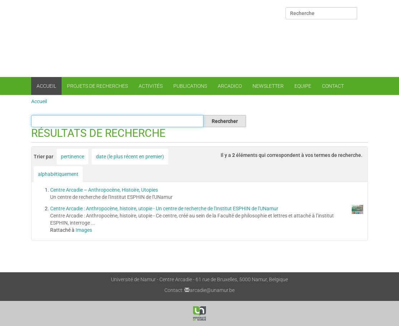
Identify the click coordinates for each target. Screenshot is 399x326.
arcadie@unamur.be (212, 290)
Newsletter (268, 86)
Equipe (302, 86)
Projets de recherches (97, 86)
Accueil (46, 86)
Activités (151, 86)
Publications (190, 86)
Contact (333, 86)
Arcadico (230, 86)
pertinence (72, 156)
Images (84, 230)
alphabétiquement (58, 174)
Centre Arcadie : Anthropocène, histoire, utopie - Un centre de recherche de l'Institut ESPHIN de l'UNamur (164, 208)
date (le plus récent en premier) (130, 156)
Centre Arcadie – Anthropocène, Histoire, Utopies (104, 190)
